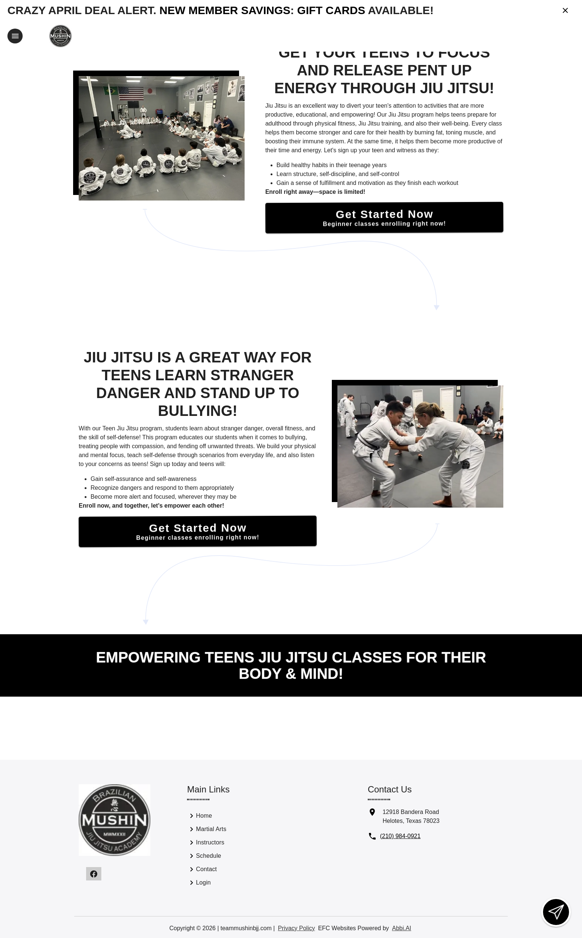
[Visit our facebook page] (93, 873)
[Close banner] (565, 10)
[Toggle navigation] (15, 36)
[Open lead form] (556, 912)
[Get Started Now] (384, 217)
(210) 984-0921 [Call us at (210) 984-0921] (400, 835)
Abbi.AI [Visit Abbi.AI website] (401, 927)
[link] (228, 816)
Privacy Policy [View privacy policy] (296, 927)
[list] (228, 850)
